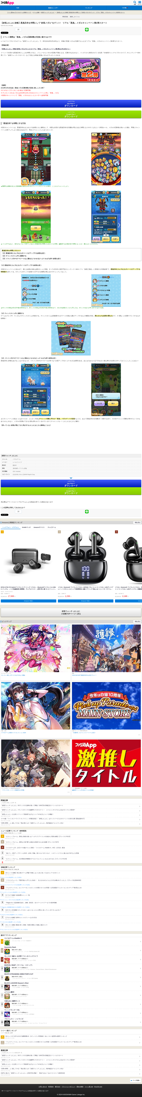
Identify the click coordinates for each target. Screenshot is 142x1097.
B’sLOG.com (98, 1086)
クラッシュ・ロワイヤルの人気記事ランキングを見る (15, 899)
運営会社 (57, 1086)
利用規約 (51, 1086)
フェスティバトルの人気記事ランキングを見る (13, 892)
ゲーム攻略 (36, 12)
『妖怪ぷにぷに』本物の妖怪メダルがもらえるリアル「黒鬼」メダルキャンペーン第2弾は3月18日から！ (36, 49)
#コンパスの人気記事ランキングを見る (11, 877)
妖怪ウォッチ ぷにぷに (47, 12)
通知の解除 (80, 1086)
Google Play (71, 114)
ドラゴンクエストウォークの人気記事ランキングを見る (16, 884)
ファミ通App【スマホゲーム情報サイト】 (19, 12)
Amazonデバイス (39, 527)
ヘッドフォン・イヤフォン (10, 527)
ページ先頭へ (136, 1080)
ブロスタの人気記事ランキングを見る (11, 922)
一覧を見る (137, 522)
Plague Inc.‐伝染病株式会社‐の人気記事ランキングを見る (15, 907)
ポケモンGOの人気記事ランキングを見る (12, 914)
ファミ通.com (89, 1086)
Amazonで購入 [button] (28, 601)
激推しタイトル (75, 16)
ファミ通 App (7, 3)
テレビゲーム (52, 527)
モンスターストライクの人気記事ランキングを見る (15, 929)
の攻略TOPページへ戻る (71, 612)
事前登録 (65, 16)
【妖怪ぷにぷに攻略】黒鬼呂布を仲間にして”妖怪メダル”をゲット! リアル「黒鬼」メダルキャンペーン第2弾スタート (90, 12)
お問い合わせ (43, 1086)
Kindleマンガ (26, 527)
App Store (71, 104)
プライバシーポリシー (68, 1086)
